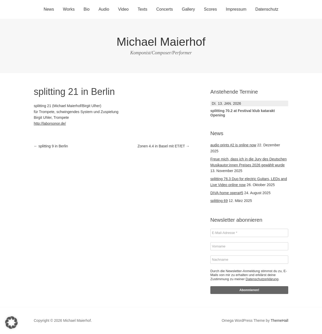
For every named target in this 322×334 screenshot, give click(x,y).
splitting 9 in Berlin (51, 146)
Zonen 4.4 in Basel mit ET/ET (164, 146)
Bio (87, 9)
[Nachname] (249, 260)
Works (69, 9)
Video (123, 9)
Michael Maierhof (161, 41)
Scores (210, 9)
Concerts (164, 9)
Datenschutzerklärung (262, 279)
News (49, 9)
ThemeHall (279, 320)
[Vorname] (249, 246)
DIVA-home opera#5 (226, 193)
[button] (11, 322)
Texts (142, 9)
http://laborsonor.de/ (50, 123)
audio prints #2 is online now (233, 145)
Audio (103, 9)
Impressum (236, 9)
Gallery (188, 9)
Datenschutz (266, 9)
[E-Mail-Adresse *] (249, 233)
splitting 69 (219, 201)
